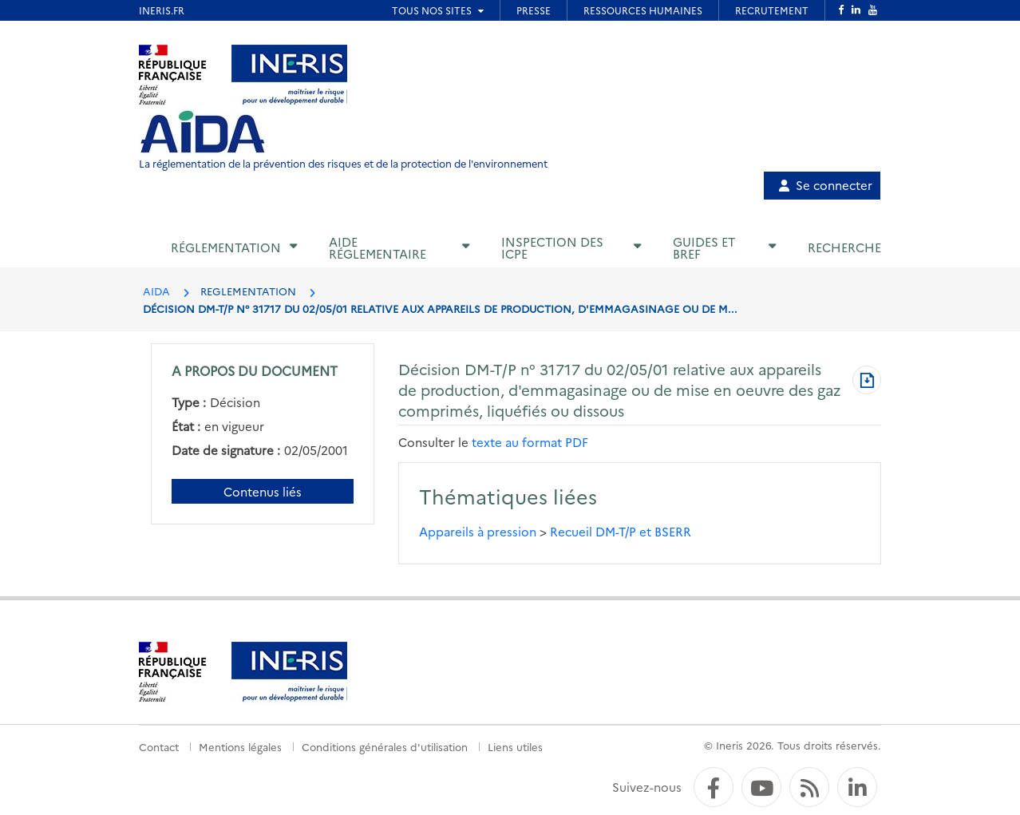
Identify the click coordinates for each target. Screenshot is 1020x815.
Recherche (844, 247)
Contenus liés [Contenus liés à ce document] (262, 491)
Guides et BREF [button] (704, 247)
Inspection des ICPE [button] (552, 247)
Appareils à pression (477, 531)
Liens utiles (515, 746)
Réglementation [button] (226, 247)
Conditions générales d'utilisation (385, 746)
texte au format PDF (530, 441)
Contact (159, 746)
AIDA (156, 290)
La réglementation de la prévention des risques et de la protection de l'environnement (343, 163)
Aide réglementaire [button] (377, 247)
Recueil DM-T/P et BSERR (620, 531)
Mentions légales (240, 746)
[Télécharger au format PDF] (866, 382)
